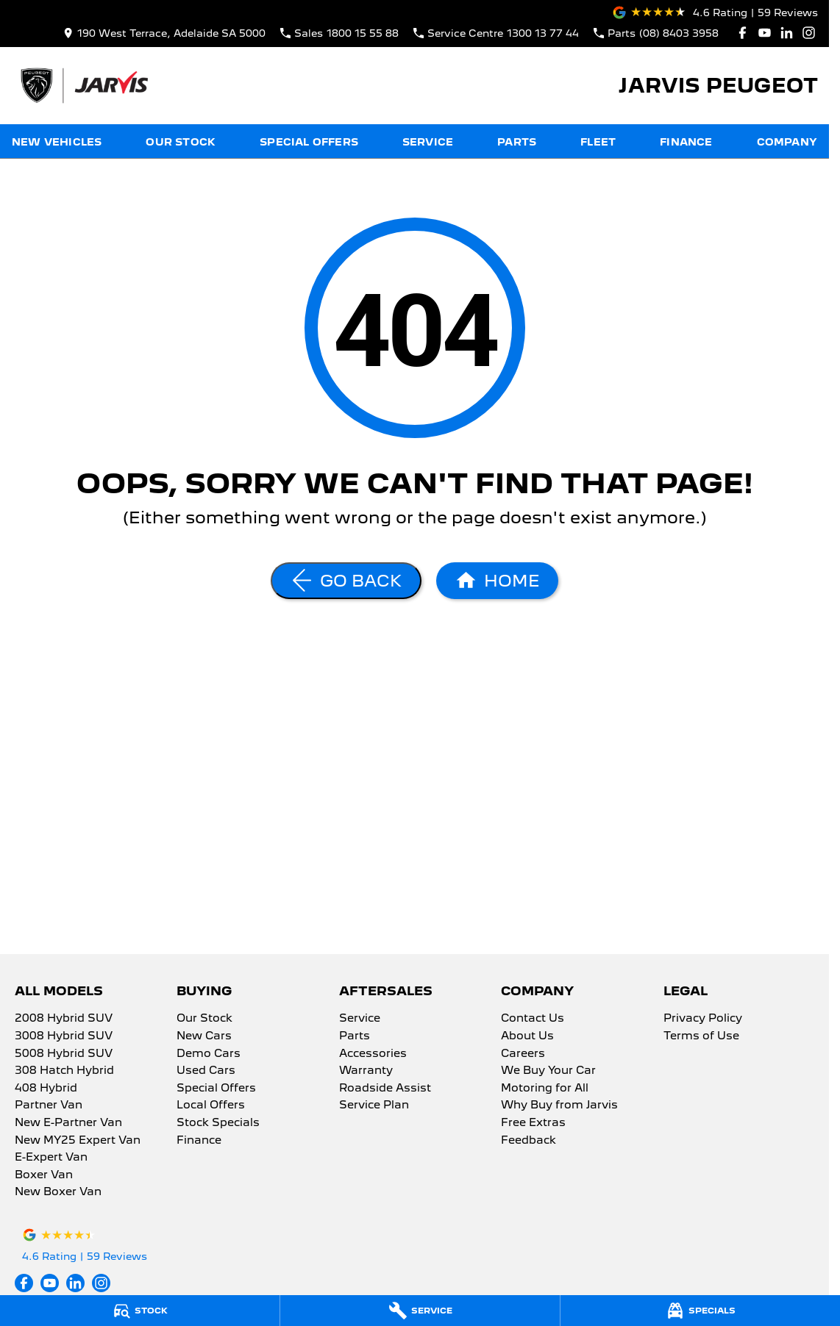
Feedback (528, 1141)
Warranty (366, 1071)
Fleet (598, 142)
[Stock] (140, 1310)
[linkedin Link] (786, 33)
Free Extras (533, 1123)
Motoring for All (544, 1088)
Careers (523, 1054)
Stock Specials (218, 1123)
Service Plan (374, 1105)
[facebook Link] (742, 33)
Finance (686, 142)
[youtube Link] (764, 33)
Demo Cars (209, 1054)
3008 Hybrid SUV (64, 1036)
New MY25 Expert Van (77, 1141)
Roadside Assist (385, 1088)
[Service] (420, 1310)
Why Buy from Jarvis (559, 1105)
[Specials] (700, 1310)
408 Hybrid (46, 1088)
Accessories (373, 1054)
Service (427, 142)
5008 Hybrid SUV (64, 1054)
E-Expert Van (51, 1158)
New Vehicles (57, 142)
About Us (527, 1036)
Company (787, 142)
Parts (516, 142)
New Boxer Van (58, 1192)
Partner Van (48, 1105)
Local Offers (211, 1105)
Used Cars (206, 1071)
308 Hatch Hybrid (64, 1071)
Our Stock (181, 142)
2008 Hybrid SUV (64, 1019)
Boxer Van (44, 1175)
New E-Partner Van (68, 1123)
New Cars (204, 1036)
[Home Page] (83, 85)
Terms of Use (701, 1036)
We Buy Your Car (548, 1071)
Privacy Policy (702, 1019)
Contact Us (532, 1019)
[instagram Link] (809, 33)
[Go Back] (346, 580)
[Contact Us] (164, 33)
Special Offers (309, 142)
